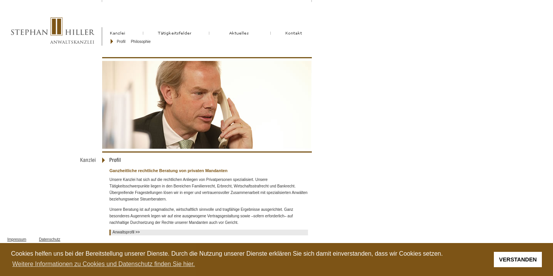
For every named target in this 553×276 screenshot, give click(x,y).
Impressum (16, 239)
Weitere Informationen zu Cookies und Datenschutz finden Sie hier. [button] (103, 264)
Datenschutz (49, 239)
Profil (121, 41)
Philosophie (141, 41)
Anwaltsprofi (123, 232)
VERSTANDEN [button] (518, 259)
